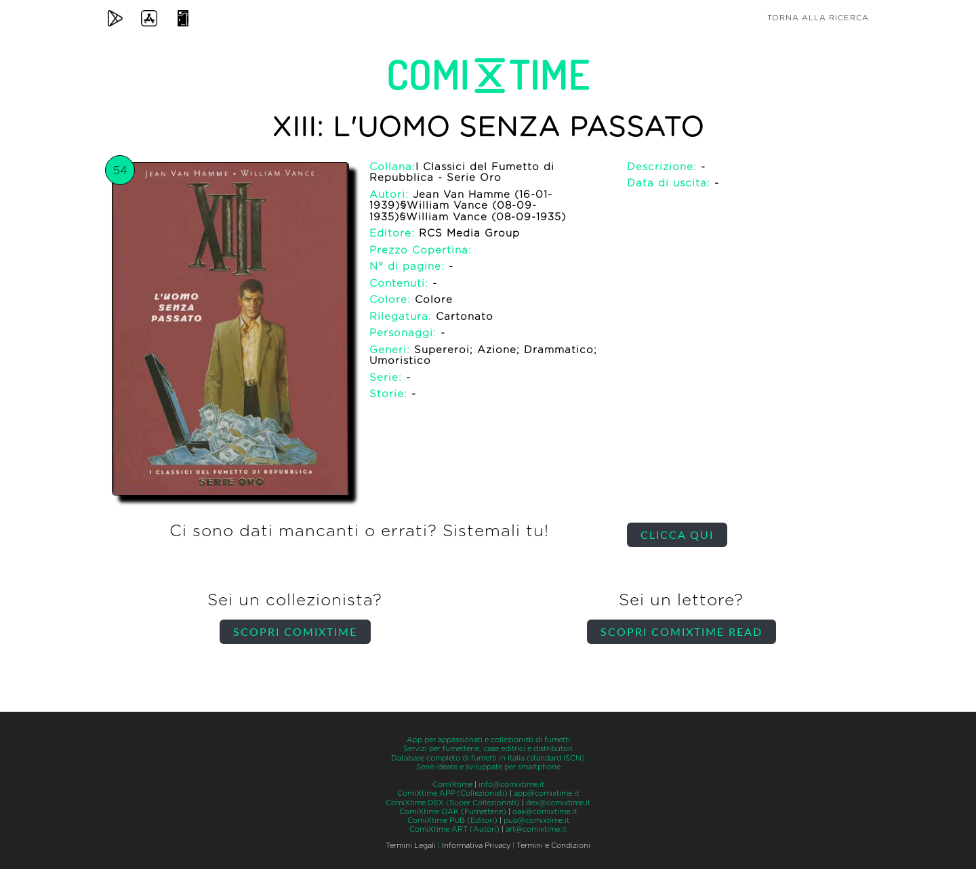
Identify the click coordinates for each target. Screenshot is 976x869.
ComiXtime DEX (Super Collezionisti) (453, 803)
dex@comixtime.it (558, 803)
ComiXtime (452, 784)
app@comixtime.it (546, 793)
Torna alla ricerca (818, 18)
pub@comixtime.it (536, 820)
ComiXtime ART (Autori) (454, 829)
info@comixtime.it (511, 784)
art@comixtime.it (536, 829)
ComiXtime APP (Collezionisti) (452, 793)
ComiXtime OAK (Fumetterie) (452, 811)
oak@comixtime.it (544, 811)
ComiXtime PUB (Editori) (452, 820)
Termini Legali (411, 845)
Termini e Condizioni (553, 845)
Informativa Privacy (476, 845)
